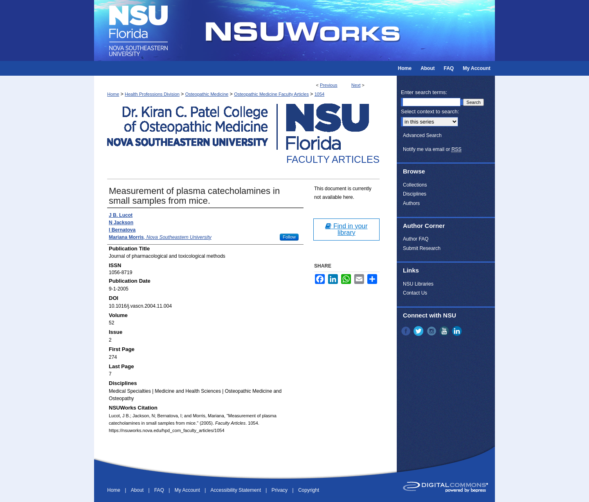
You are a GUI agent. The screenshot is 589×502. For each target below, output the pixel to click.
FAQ (159, 490)
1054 (319, 94)
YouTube (445, 331)
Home (113, 94)
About (138, 490)
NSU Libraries (418, 284)
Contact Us (415, 293)
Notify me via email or (432, 149)
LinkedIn (457, 331)
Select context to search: (430, 111)
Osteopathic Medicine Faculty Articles (271, 94)
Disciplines (414, 194)
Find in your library (346, 229)
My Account (188, 490)
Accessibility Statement (237, 490)
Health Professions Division (152, 94)
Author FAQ (416, 239)
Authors (411, 203)
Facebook (406, 331)
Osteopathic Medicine (207, 94)
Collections (415, 185)
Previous (328, 85)
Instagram (432, 331)
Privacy (280, 490)
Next (356, 85)
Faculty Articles (333, 159)
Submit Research (422, 248)
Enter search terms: (424, 92)
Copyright (308, 490)
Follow (289, 236)
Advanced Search (422, 135)
